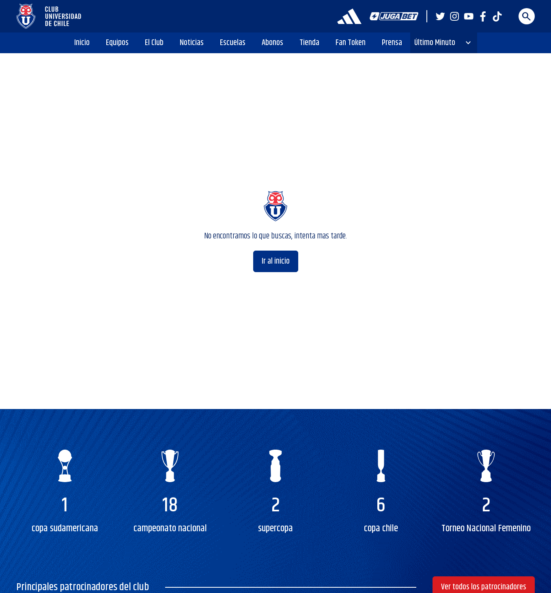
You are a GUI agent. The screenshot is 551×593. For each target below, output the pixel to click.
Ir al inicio (276, 261)
